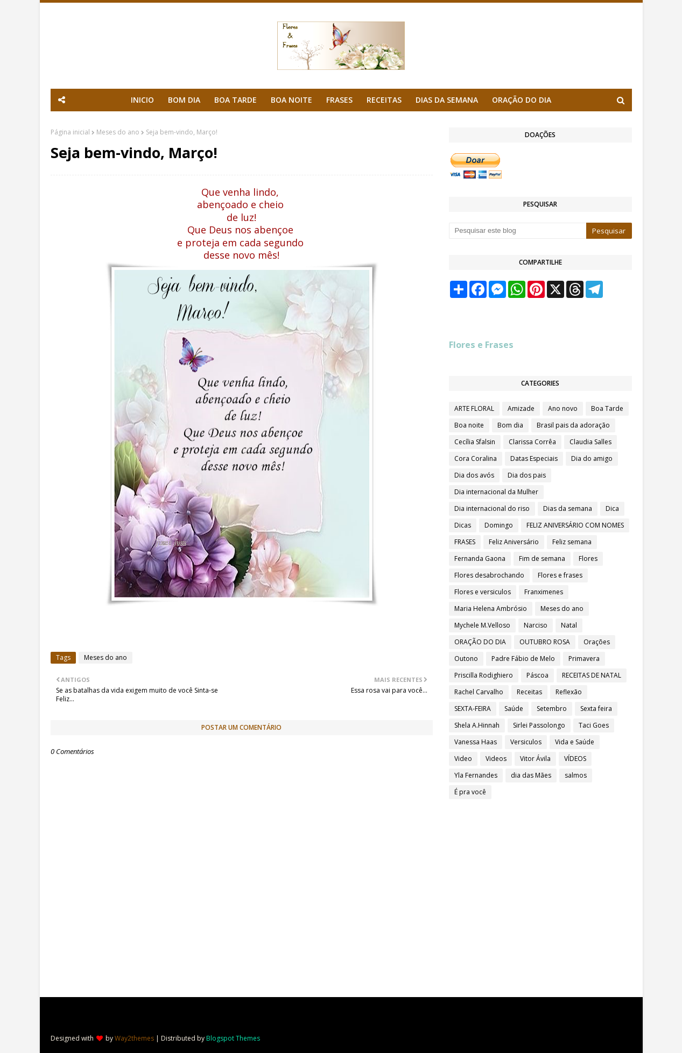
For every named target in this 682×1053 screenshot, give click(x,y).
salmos (576, 775)
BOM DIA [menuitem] (184, 100)
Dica (612, 508)
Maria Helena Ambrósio (490, 608)
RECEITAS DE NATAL (591, 675)
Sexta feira (596, 708)
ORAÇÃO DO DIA (480, 641)
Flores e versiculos (482, 591)
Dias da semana (567, 508)
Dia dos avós (474, 475)
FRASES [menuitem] (339, 100)
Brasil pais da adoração (573, 425)
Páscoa (537, 675)
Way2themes (134, 1038)
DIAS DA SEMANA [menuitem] (447, 100)
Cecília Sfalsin (474, 441)
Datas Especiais (534, 458)
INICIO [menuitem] (142, 100)
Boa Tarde (607, 408)
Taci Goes (594, 725)
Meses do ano (117, 132)
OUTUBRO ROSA (544, 641)
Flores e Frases (481, 345)
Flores (588, 558)
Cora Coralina (475, 458)
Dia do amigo (592, 458)
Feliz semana (572, 541)
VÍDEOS (575, 758)
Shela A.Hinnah (477, 725)
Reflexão (569, 691)
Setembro (552, 708)
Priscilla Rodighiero (483, 675)
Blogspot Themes (233, 1038)
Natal (569, 625)
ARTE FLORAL (474, 408)
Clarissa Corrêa (532, 441)
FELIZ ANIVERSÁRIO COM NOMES (575, 525)
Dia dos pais (527, 475)
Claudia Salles (590, 441)
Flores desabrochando (489, 575)
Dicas (462, 525)
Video (463, 758)
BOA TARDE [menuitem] (235, 100)
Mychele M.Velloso (482, 625)
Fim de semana (542, 558)
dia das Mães (531, 775)
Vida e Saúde (574, 741)
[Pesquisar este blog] (517, 231)
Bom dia (510, 425)
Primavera (584, 658)
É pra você (470, 791)
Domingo (498, 525)
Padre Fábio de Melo (523, 658)
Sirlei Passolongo (539, 725)
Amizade (521, 408)
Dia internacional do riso (492, 508)
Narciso (535, 625)
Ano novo (563, 408)
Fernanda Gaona (479, 558)
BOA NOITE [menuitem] (291, 100)
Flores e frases (560, 575)
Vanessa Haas (475, 741)
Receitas (529, 691)
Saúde (513, 708)
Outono (466, 658)
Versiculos (526, 741)
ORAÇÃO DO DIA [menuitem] (521, 100)
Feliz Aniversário (514, 541)
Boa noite (469, 425)
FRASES (464, 541)
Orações (596, 641)
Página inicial (70, 132)
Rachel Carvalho (478, 691)
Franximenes (543, 591)
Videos (496, 758)
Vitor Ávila (535, 758)
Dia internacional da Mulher (496, 491)
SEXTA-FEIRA (472, 708)
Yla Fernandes (475, 775)
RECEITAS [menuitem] (384, 100)
